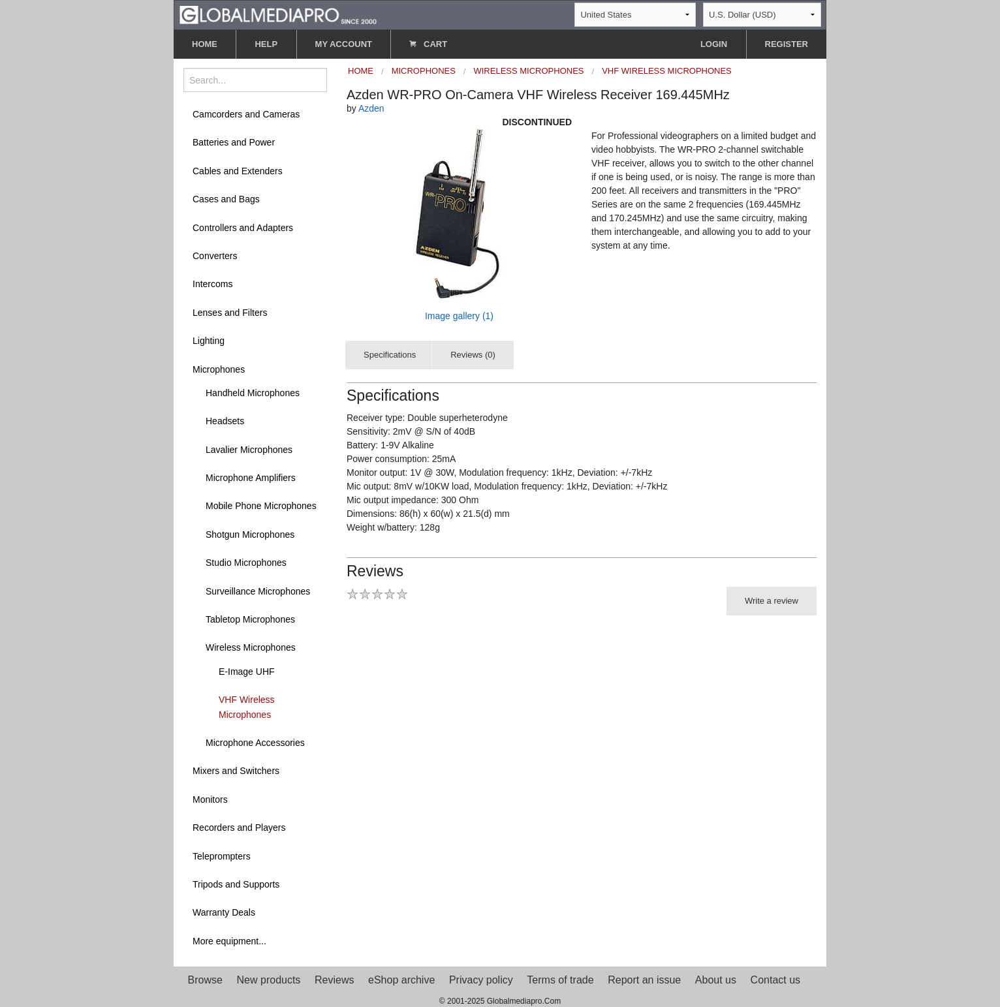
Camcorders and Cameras (246, 114)
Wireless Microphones (251, 647)
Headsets (225, 421)
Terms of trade (560, 979)
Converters (215, 256)
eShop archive (401, 979)
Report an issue (644, 979)
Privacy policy (481, 979)
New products (269, 979)
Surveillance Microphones (258, 591)
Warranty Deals (224, 912)
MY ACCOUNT (343, 44)
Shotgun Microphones (250, 534)
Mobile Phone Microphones (261, 506)
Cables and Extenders (238, 171)
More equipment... (229, 941)
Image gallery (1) (459, 316)
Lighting (209, 340)
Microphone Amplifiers (251, 478)
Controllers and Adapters (243, 228)
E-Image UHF (247, 671)
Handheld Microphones (253, 393)
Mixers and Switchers (236, 771)
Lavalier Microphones (249, 449)
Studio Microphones (246, 562)
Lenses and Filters (230, 312)
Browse (205, 979)
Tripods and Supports (236, 884)
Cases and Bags (226, 199)
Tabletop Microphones (250, 619)
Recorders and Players (239, 827)
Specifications (390, 355)
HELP (266, 44)
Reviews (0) (472, 355)
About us (715, 979)
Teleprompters (222, 856)
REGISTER (786, 44)
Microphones (219, 369)
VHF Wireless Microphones (247, 706)
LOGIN (713, 44)
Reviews (334, 979)
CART (428, 44)
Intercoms (212, 284)
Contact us (775, 979)
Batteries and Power (234, 142)
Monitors (210, 799)
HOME (204, 44)
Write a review (771, 601)
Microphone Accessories (255, 742)
